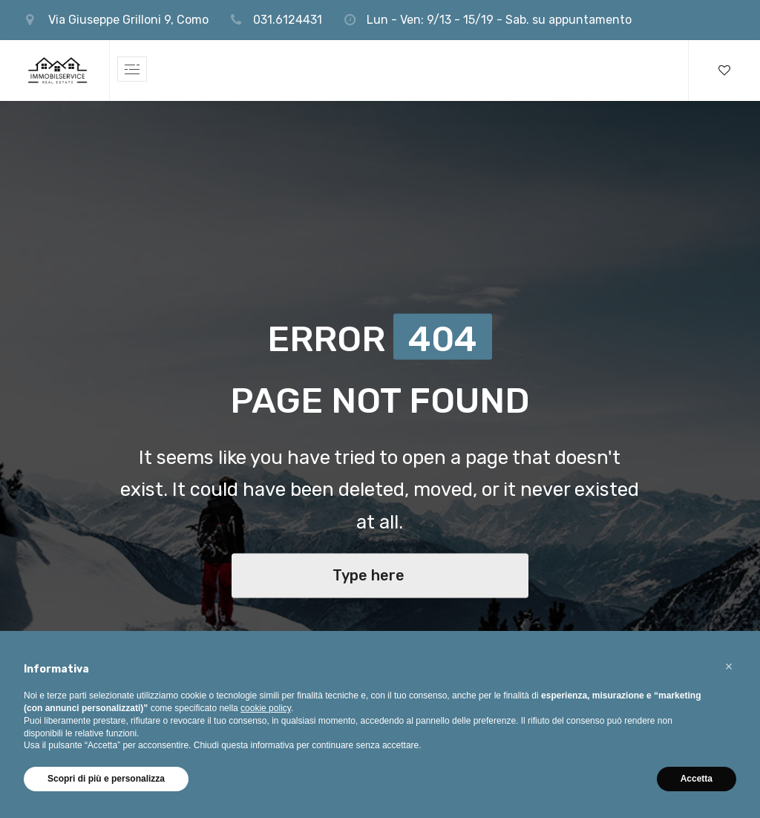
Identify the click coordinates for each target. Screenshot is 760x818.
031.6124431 (287, 20)
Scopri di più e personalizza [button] (106, 778)
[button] (729, 666)
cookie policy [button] (265, 708)
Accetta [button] (696, 778)
